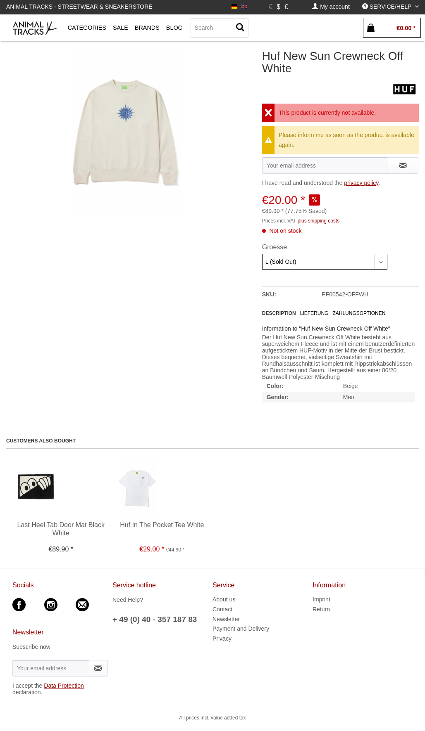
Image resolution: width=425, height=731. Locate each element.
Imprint (321, 599)
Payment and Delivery (240, 628)
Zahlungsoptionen (358, 313)
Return (321, 609)
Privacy (222, 638)
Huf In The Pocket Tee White (162, 524)
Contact (222, 609)
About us (223, 599)
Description (279, 313)
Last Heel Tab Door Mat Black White (61, 529)
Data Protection (64, 685)
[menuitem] (331, 7)
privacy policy (361, 183)
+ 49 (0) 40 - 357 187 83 (154, 619)
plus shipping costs (318, 221)
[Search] (219, 28)
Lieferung (314, 313)
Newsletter (226, 619)
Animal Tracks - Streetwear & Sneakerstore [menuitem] (79, 6)
